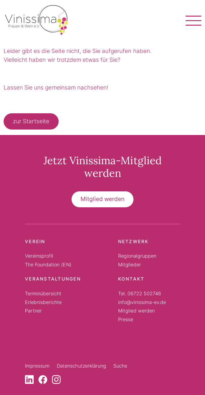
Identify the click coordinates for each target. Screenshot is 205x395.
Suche (120, 366)
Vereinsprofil (39, 256)
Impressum (37, 366)
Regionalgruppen (137, 256)
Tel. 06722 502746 (139, 293)
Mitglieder (129, 265)
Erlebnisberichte (43, 302)
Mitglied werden (102, 199)
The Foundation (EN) (48, 265)
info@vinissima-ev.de (142, 302)
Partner (33, 311)
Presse (125, 319)
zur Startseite (31, 121)
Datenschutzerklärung (81, 366)
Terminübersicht (43, 293)
